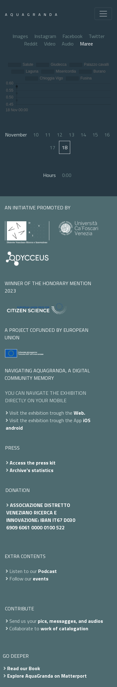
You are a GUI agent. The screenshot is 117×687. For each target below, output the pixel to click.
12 (59, 134)
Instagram (45, 36)
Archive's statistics (31, 470)
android (14, 428)
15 (95, 134)
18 (64, 147)
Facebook (72, 36)
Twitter (97, 36)
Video (50, 43)
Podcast (47, 571)
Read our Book (23, 668)
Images (20, 36)
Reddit (31, 43)
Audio (68, 43)
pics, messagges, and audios (70, 621)
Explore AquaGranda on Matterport (47, 676)
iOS (86, 420)
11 (48, 134)
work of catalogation (64, 628)
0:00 (66, 175)
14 (83, 134)
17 (52, 147)
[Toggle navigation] (103, 13)
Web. (79, 413)
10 (36, 134)
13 (71, 134)
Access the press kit (33, 462)
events (40, 578)
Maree (86, 43)
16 (107, 134)
